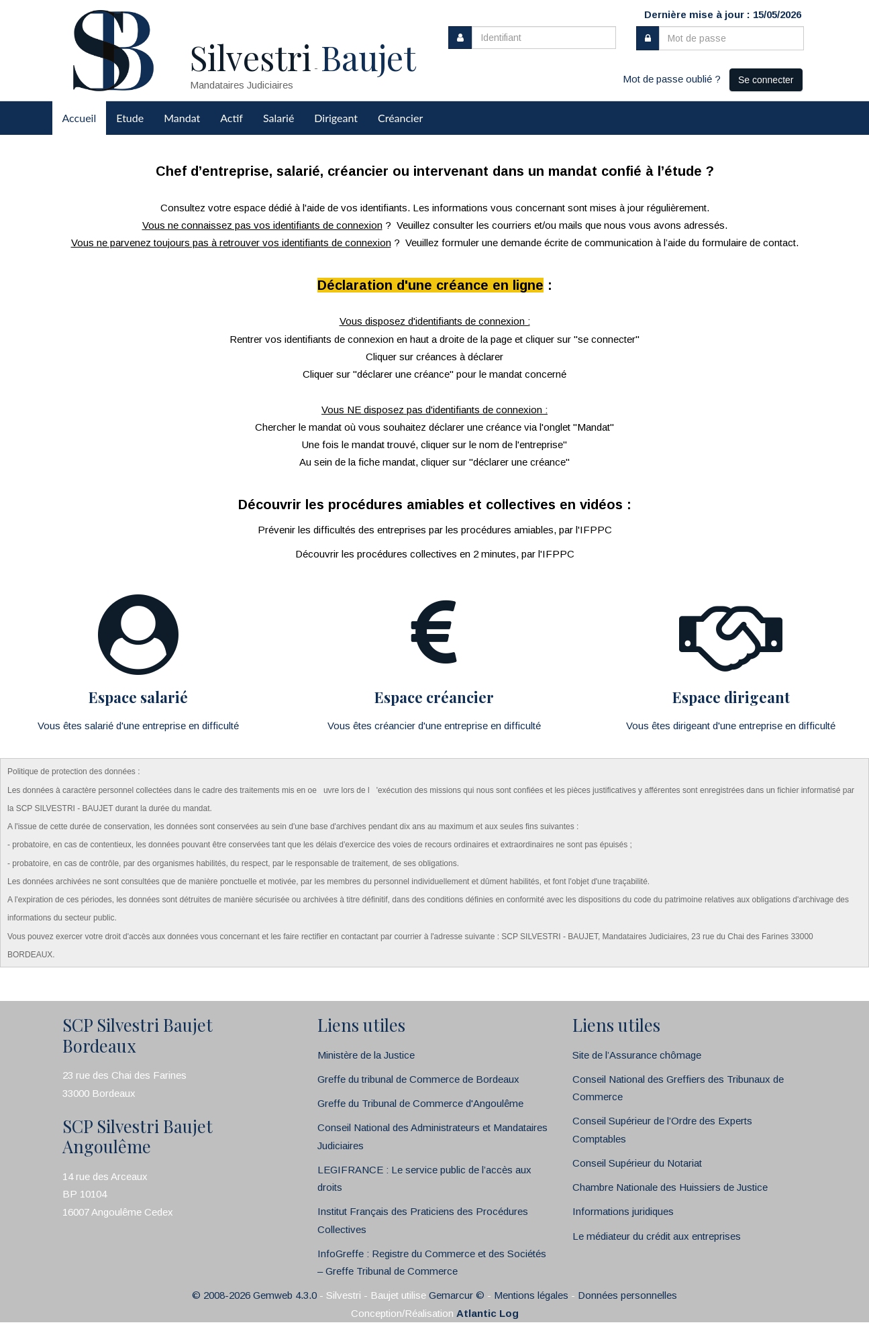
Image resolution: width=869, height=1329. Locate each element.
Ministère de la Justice (366, 1055)
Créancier (400, 117)
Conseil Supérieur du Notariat (637, 1163)
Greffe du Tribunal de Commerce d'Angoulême (420, 1103)
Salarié (278, 117)
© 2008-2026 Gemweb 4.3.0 (254, 1295)
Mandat (182, 117)
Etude (130, 117)
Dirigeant (336, 117)
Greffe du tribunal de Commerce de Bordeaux (418, 1079)
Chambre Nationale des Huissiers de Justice (670, 1187)
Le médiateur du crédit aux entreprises (656, 1236)
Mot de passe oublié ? (672, 79)
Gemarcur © (456, 1295)
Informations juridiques (623, 1211)
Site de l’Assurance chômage (636, 1055)
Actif (231, 117)
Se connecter (766, 79)
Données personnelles (627, 1295)
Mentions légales (531, 1295)
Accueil (79, 117)
